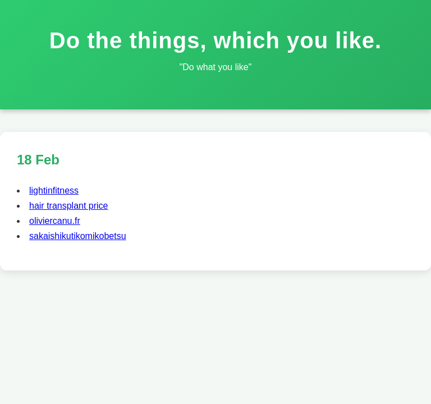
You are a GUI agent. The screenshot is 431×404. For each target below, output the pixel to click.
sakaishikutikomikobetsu (77, 236)
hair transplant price (68, 205)
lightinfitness (54, 190)
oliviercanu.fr (54, 221)
